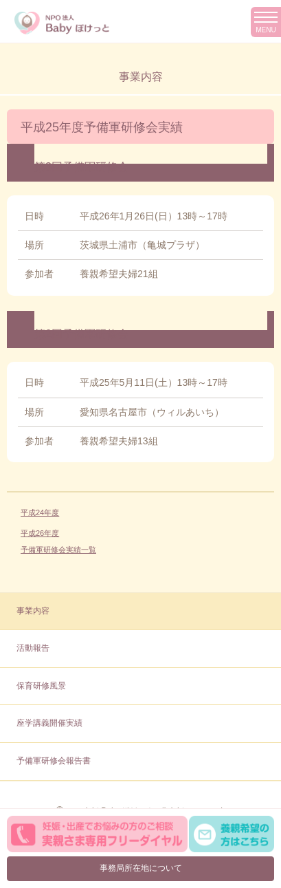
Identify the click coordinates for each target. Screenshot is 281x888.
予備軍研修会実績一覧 (58, 549)
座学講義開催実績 (49, 723)
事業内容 (32, 611)
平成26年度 (40, 533)
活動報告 (32, 648)
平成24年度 (40, 512)
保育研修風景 (41, 686)
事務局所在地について (141, 868)
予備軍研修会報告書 (53, 761)
